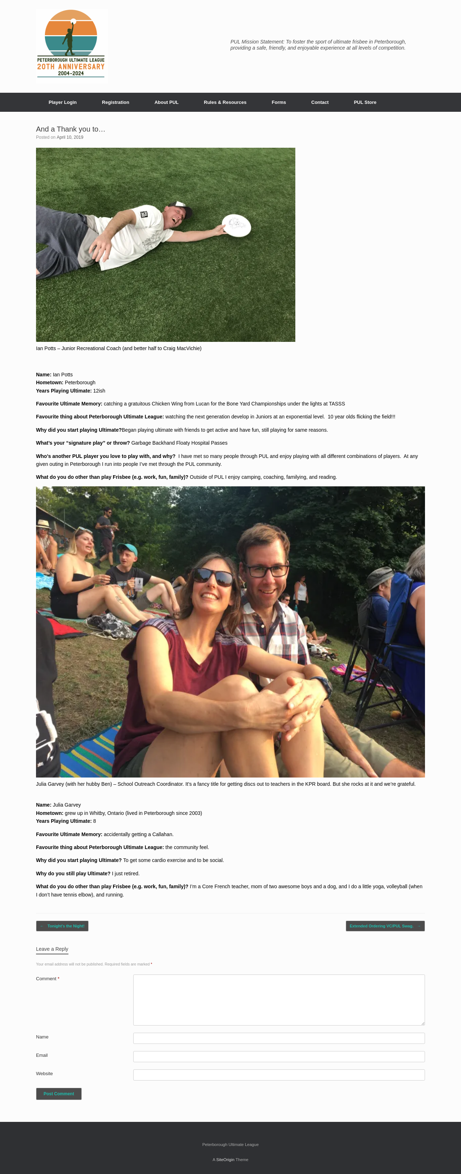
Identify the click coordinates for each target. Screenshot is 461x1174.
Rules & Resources (225, 102)
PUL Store (365, 102)
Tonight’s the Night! (62, 926)
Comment (47, 978)
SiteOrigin (225, 1159)
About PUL (167, 102)
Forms (279, 102)
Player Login (63, 102)
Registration (115, 102)
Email (42, 1055)
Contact (319, 102)
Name (42, 1037)
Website (44, 1073)
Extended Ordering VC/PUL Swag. (385, 926)
